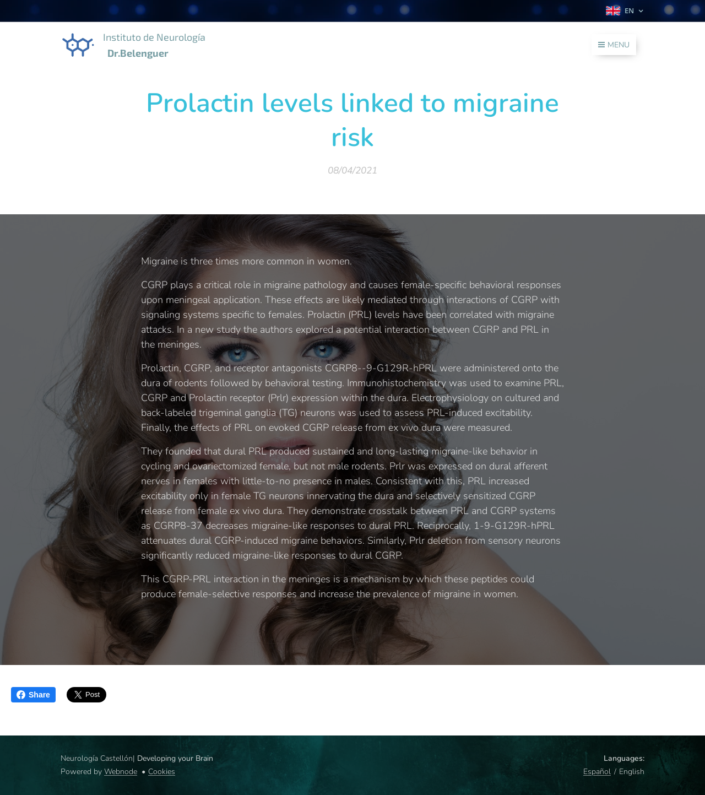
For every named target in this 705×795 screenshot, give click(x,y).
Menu (614, 45)
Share (33, 694)
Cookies (161, 771)
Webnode (120, 771)
